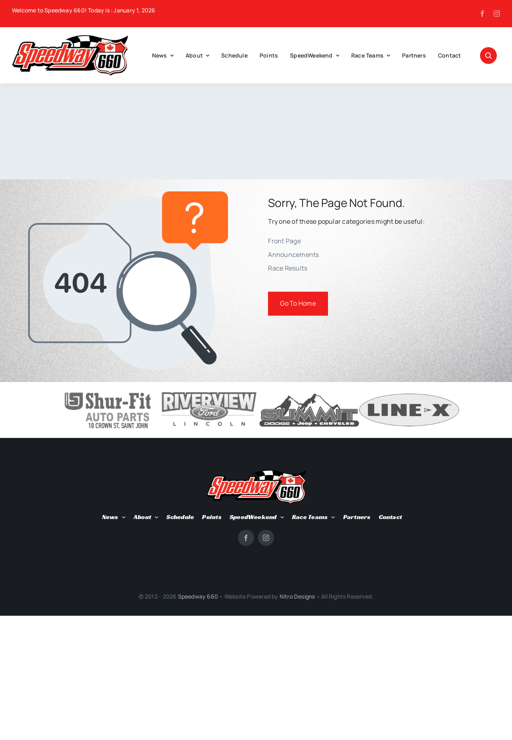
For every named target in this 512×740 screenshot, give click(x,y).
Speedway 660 (198, 596)
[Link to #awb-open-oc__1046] (488, 55)
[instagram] (497, 13)
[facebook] (482, 13)
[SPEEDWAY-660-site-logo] (70, 38)
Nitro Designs (297, 596)
